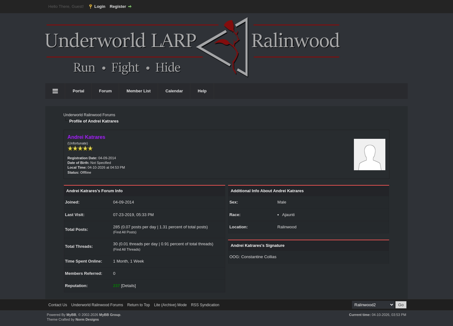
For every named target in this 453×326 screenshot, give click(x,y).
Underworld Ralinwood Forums (89, 115)
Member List (138, 91)
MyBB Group (109, 315)
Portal (78, 91)
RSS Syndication (205, 305)
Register (118, 6)
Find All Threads (126, 249)
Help (202, 91)
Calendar (174, 91)
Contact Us (57, 305)
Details (128, 285)
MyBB (71, 315)
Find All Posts (124, 232)
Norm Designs (87, 319)
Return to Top (138, 305)
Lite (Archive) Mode (170, 305)
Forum (105, 91)
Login (99, 6)
